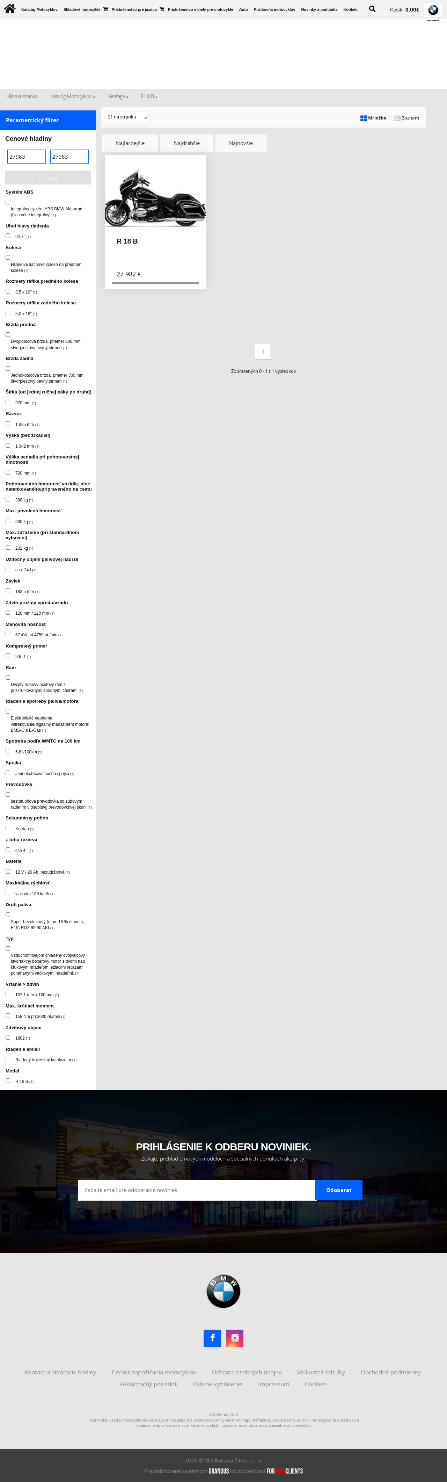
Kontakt (350, 9)
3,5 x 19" (26, 292)
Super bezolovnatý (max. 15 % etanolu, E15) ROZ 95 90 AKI (47, 924)
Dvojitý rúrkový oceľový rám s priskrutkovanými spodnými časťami (47, 687)
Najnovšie (241, 142)
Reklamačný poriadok (149, 1384)
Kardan (24, 828)
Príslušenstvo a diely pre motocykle (200, 9)
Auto (243, 9)
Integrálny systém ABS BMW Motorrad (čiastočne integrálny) (46, 212)
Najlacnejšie (130, 142)
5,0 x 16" (26, 313)
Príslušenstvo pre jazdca (134, 9)
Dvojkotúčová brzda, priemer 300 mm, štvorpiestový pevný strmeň (46, 344)
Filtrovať (48, 177)
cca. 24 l (25, 570)
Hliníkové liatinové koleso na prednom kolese (46, 267)
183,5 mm (27, 591)
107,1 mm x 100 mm (37, 994)
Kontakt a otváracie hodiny (61, 1372)
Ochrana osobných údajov (247, 1372)
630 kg (24, 521)
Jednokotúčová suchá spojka (44, 773)
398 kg (24, 500)
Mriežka (373, 118)
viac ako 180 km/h (34, 893)
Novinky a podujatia (319, 9)
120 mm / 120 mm (34, 613)
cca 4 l (24, 850)
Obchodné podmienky (392, 1372)
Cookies (316, 1384)
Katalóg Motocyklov (39, 9)
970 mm (25, 402)
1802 (22, 1038)
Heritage (116, 96)
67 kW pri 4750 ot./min (39, 634)
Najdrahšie (187, 142)
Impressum (274, 1384)
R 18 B (147, 96)
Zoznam (406, 118)
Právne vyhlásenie (218, 1384)
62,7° (23, 236)
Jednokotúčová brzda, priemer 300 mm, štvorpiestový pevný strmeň (48, 378)
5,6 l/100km (28, 752)
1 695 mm (27, 424)
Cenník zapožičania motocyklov (155, 1372)
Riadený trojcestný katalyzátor (45, 1059)
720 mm (25, 473)
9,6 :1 (23, 656)
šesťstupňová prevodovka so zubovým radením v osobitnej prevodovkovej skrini (51, 804)
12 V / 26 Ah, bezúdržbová (42, 872)
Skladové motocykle (82, 9)
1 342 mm (27, 446)
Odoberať (339, 1189)
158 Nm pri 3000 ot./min (40, 1016)
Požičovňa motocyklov (274, 9)
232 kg (24, 548)
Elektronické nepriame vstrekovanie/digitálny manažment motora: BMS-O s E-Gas (50, 724)
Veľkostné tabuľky (322, 1372)
